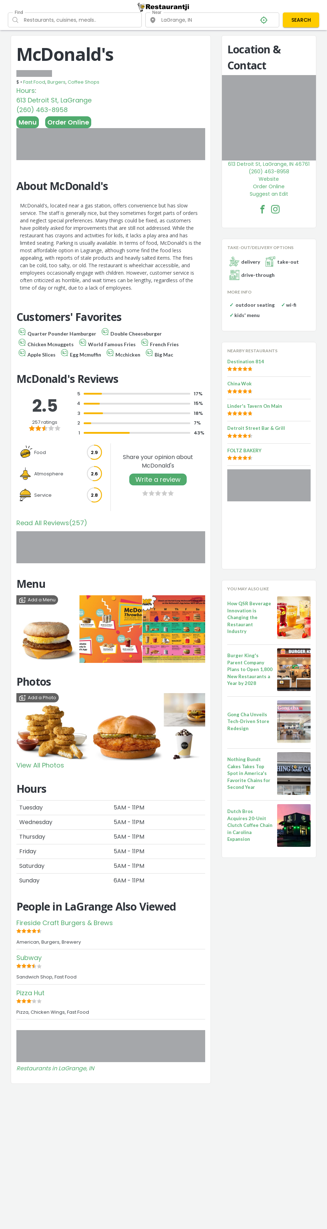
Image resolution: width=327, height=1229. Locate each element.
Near (156, 12)
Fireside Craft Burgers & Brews (64, 922)
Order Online (68, 122)
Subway (29, 957)
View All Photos (40, 765)
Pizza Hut (30, 992)
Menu (28, 122)
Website (269, 179)
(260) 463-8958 (42, 109)
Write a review (158, 479)
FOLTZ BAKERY (244, 450)
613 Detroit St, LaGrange (54, 100)
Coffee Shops (83, 82)
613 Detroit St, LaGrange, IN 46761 (269, 164)
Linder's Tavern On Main (254, 406)
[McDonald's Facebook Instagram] (275, 209)
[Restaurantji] (163, 7)
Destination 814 (245, 361)
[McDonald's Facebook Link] (262, 209)
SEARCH (301, 19)
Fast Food (34, 82)
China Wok (239, 383)
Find (19, 12)
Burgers (56, 82)
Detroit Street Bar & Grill (256, 428)
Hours (25, 90)
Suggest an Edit (269, 193)
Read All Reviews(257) (51, 522)
